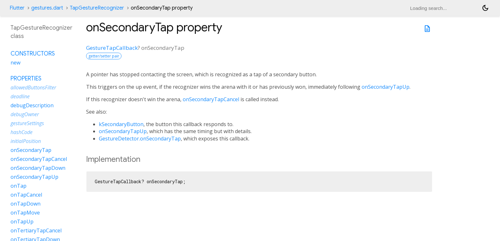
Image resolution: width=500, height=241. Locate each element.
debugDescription (32, 105)
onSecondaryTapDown (38, 167)
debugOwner (25, 114)
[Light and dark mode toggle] (485, 8)
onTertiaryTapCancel (36, 230)
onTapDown (25, 203)
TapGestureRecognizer (97, 8)
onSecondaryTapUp (385, 86)
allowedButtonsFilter (33, 87)
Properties (26, 78)
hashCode (22, 132)
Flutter (17, 8)
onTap (18, 185)
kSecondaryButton (121, 124)
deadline (20, 96)
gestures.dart (47, 8)
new (15, 62)
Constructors (33, 53)
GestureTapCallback (112, 47)
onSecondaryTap (31, 150)
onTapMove (25, 212)
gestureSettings (27, 123)
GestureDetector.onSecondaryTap (140, 138)
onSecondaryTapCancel (211, 99)
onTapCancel (26, 194)
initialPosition (26, 141)
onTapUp (22, 221)
